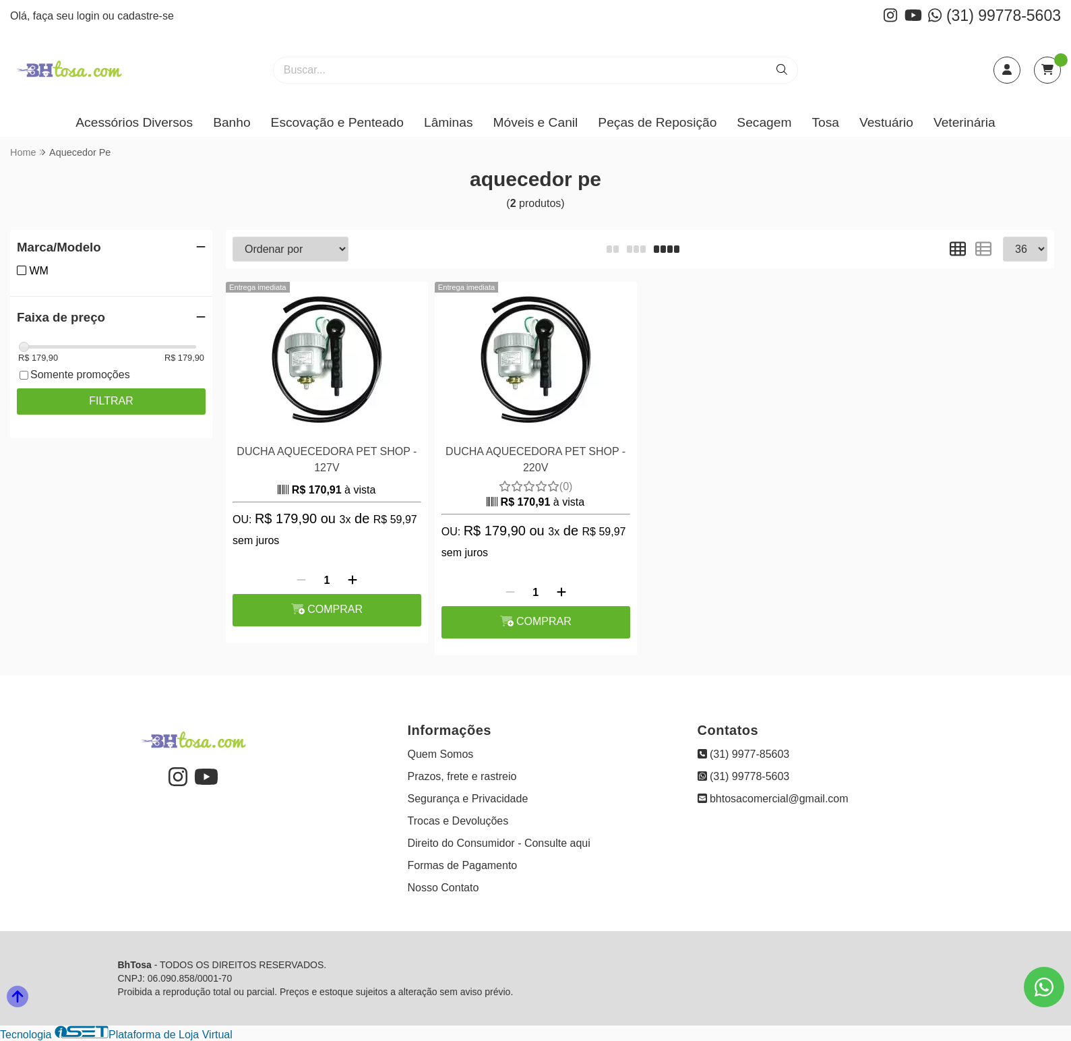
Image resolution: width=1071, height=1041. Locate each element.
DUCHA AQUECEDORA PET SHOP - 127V (327, 459)
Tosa (825, 122)
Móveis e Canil (535, 122)
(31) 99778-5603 (994, 15)
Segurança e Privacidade (468, 798)
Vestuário (886, 122)
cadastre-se (145, 16)
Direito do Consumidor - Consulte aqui (499, 843)
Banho (231, 122)
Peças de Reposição (657, 122)
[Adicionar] (352, 580)
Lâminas (448, 122)
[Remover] (301, 580)
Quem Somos (441, 754)
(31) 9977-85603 (744, 754)
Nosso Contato (443, 887)
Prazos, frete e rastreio (462, 776)
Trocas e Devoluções (458, 821)
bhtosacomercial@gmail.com (773, 798)
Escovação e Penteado (337, 122)
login (89, 16)
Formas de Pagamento (463, 865)
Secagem (764, 122)
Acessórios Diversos (134, 122)
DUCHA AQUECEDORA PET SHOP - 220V (535, 459)
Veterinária (965, 122)
